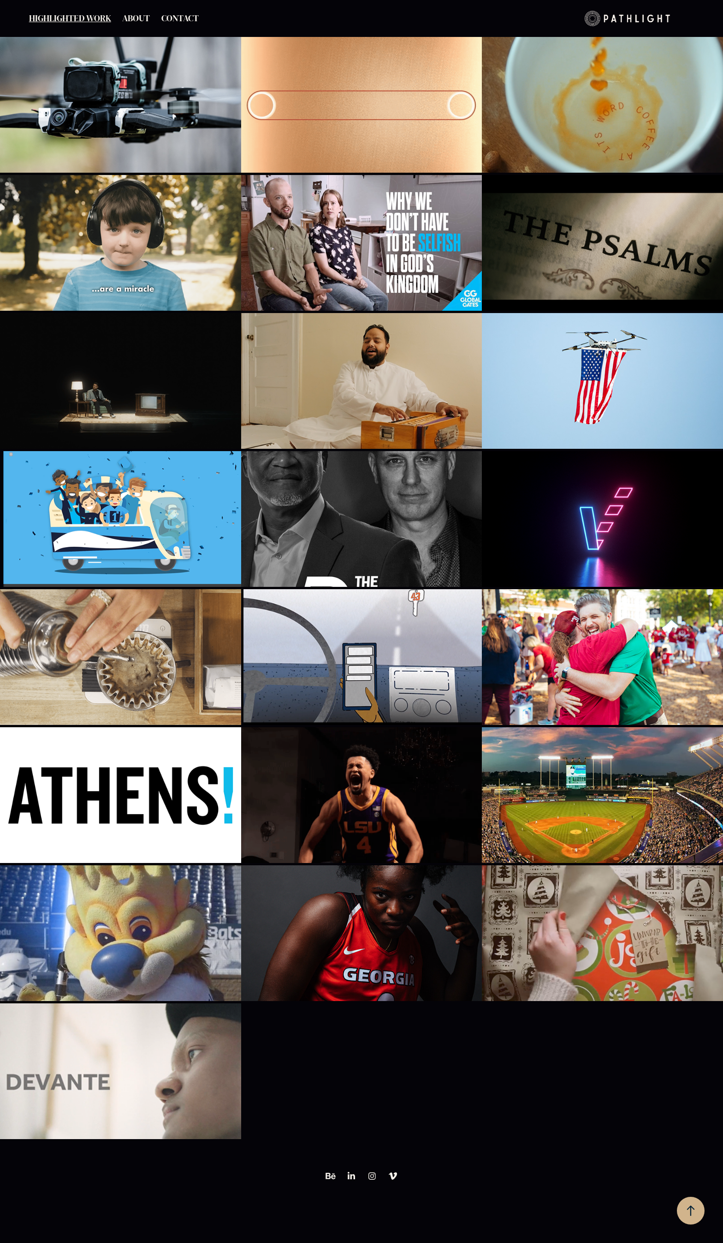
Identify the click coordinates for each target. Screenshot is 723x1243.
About (136, 18)
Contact (180, 18)
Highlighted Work (70, 18)
